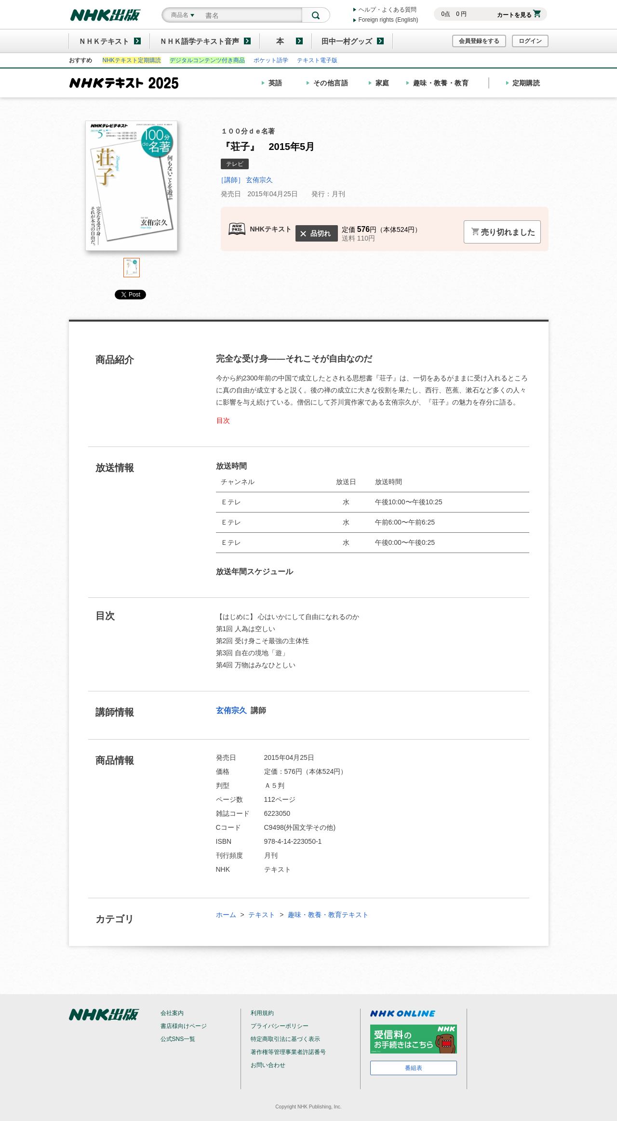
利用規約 (262, 1013)
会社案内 (172, 1013)
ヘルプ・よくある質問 (387, 9)
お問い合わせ (268, 1065)
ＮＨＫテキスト (104, 41)
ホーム (226, 914)
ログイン (530, 41)
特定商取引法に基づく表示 (285, 1039)
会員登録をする (479, 41)
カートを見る (519, 15)
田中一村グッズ (347, 41)
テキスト (261, 914)
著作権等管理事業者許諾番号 (288, 1052)
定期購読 (526, 83)
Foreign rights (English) (388, 19)
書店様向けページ (184, 1026)
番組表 (413, 1068)
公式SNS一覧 (178, 1039)
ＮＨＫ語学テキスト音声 (199, 41)
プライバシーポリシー (279, 1026)
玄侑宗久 (232, 710)
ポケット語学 (271, 60)
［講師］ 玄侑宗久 (245, 180)
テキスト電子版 (317, 60)
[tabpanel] (131, 189)
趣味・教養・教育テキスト (328, 914)
